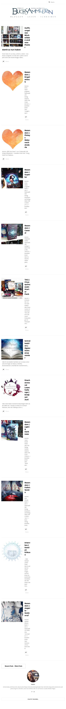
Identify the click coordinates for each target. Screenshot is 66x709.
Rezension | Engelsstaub (27, 77)
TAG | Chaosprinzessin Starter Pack (27, 287)
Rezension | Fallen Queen (27, 487)
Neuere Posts (9, 666)
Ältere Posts (18, 666)
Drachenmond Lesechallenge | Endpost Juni (27, 390)
